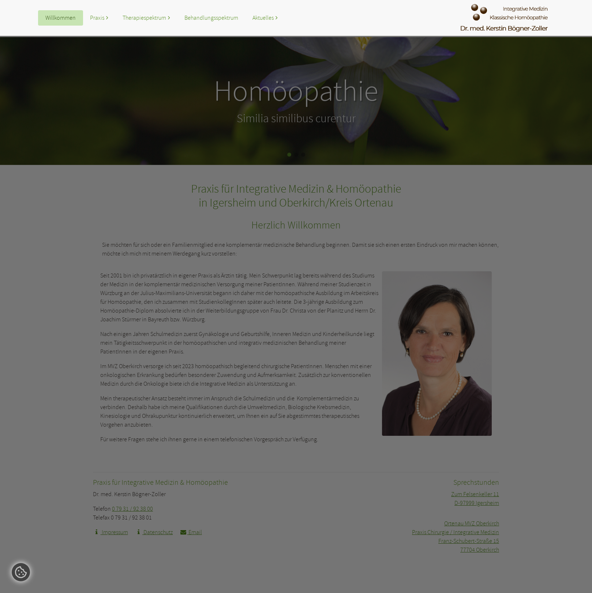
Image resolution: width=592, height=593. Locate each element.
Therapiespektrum (144, 18)
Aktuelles (263, 18)
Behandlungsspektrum (211, 18)
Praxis (97, 18)
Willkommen (60, 18)
